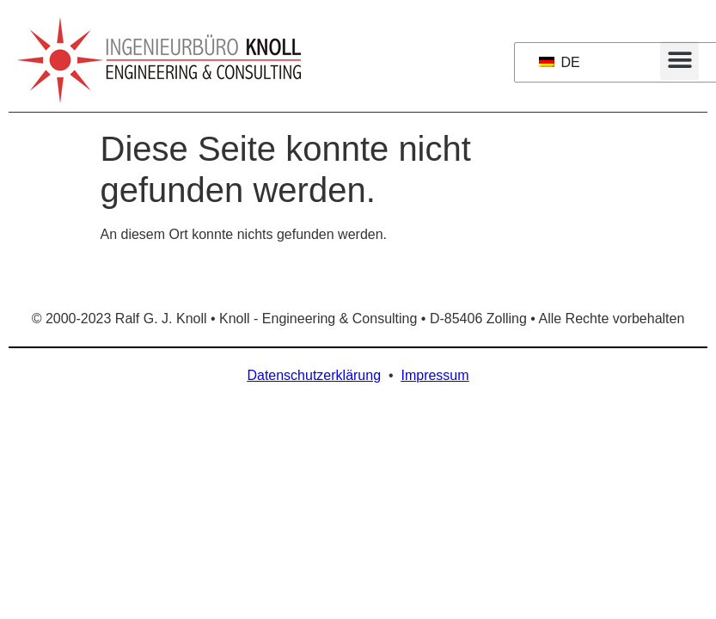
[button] (679, 60)
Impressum (434, 375)
